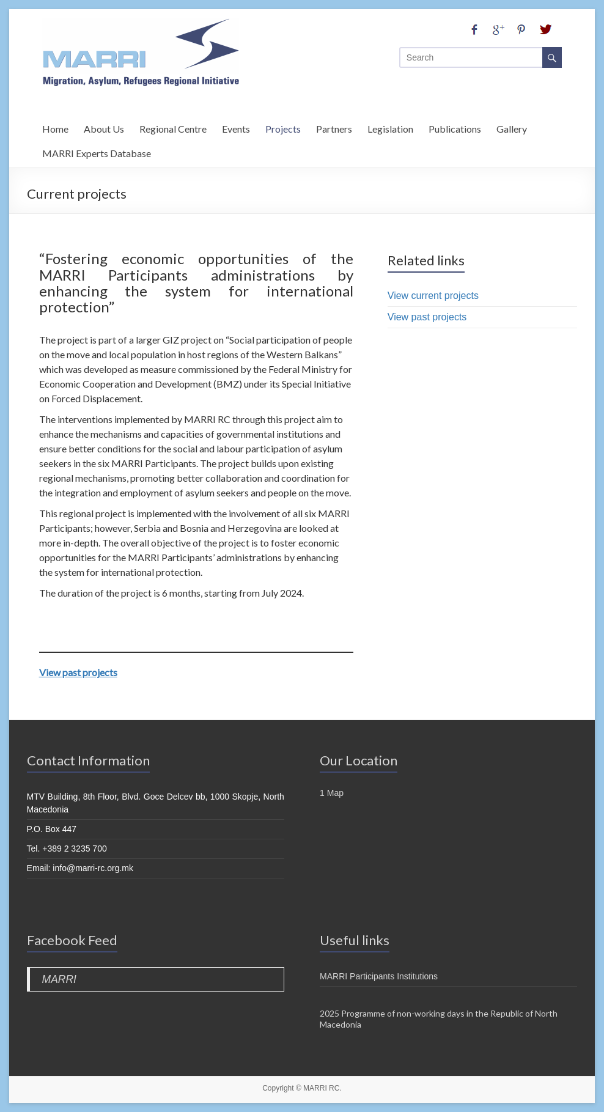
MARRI (59, 979)
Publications (455, 127)
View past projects (78, 672)
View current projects (433, 295)
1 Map (332, 793)
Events (236, 127)
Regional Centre (173, 127)
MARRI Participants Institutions (379, 976)
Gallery (511, 127)
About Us (104, 127)
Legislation (390, 127)
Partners (334, 127)
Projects (283, 127)
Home (55, 127)
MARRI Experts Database (96, 151)
